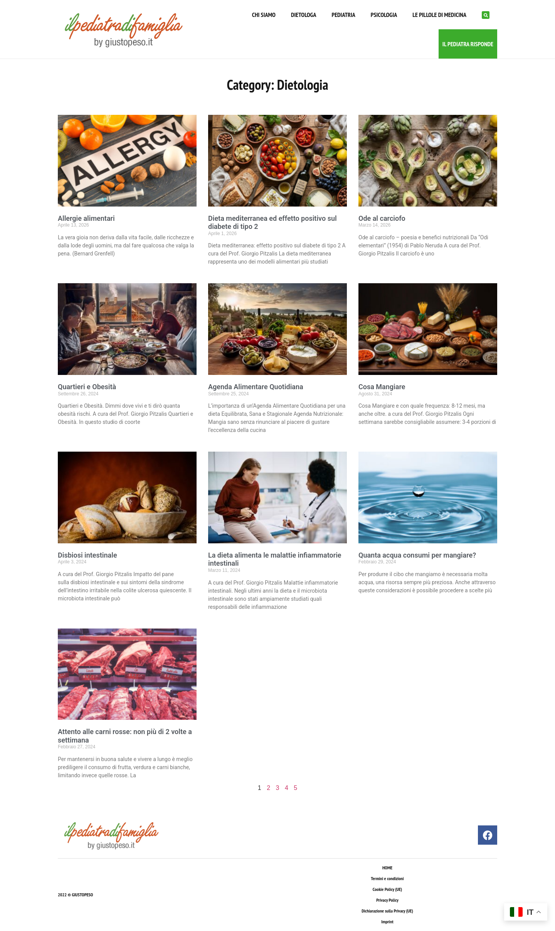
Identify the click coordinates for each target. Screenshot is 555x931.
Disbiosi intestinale (87, 555)
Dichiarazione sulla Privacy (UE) (387, 911)
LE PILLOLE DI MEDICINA (439, 14)
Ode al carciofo (381, 218)
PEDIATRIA (343, 14)
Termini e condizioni (387, 878)
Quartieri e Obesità (87, 387)
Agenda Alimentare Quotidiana (255, 387)
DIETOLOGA (303, 14)
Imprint (387, 921)
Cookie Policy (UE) (387, 889)
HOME (387, 868)
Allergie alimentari (86, 218)
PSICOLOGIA (384, 14)
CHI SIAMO (264, 14)
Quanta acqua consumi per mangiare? (417, 555)
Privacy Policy (387, 900)
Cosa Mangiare (381, 387)
